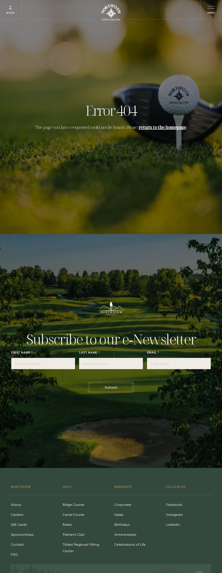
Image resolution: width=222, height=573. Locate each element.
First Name (22, 352)
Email (153, 352)
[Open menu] (211, 9)
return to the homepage (162, 127)
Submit (111, 387)
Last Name (89, 352)
